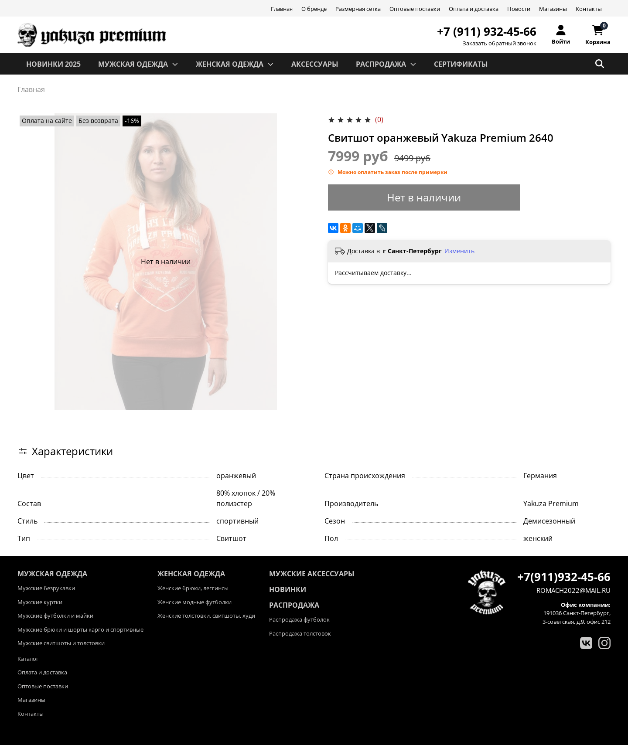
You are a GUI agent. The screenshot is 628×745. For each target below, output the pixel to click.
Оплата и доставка (473, 9)
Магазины (553, 9)
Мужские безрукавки (46, 588)
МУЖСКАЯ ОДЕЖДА (138, 64)
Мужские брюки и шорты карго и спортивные (80, 629)
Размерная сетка (358, 9)
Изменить (459, 251)
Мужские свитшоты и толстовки (61, 643)
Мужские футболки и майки (55, 615)
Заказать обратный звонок (499, 43)
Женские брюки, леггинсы (193, 588)
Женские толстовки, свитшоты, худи (206, 615)
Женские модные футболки (194, 602)
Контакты (589, 9)
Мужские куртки (39, 602)
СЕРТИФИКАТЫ (461, 64)
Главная (282, 9)
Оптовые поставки (414, 9)
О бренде (314, 9)
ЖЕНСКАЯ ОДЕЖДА (235, 64)
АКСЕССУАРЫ (314, 64)
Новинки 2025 (53, 64)
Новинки (287, 589)
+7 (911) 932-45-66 (486, 31)
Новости (518, 9)
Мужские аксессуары (312, 573)
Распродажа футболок (299, 619)
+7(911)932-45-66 (564, 577)
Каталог (28, 659)
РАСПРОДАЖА (386, 64)
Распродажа (294, 605)
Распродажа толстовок (300, 633)
